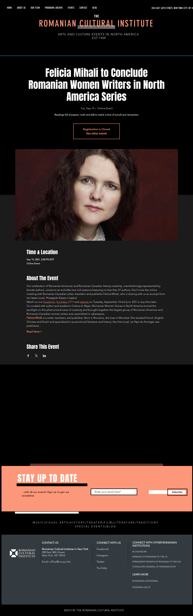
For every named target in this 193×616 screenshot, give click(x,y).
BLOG (111, 526)
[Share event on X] (36, 355)
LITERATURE (124, 522)
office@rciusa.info (60, 561)
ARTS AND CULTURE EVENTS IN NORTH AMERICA (98, 34)
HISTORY (77, 522)
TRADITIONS (147, 522)
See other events (96, 133)
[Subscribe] (177, 492)
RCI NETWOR (138, 551)
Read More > (34, 331)
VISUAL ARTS (56, 522)
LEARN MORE (140, 574)
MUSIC (38, 522)
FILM (108, 522)
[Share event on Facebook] (28, 355)
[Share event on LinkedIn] (44, 355)
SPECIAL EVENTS (90, 526)
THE (96, 16)
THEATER (95, 522)
